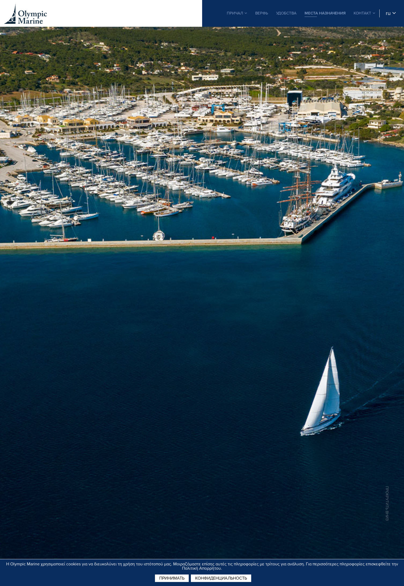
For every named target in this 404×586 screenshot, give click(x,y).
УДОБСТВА (286, 13)
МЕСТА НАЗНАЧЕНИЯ (325, 13)
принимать (171, 578)
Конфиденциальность (221, 578)
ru (391, 13)
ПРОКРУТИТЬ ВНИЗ (387, 503)
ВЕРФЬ (261, 13)
